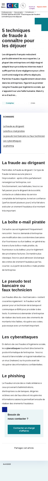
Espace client (41, 7)
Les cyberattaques (12, 140)
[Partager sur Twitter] (21, 455)
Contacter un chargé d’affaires (24, 429)
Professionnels (7, 12)
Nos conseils (18, 12)
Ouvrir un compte (32, 7)
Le (8, 145)
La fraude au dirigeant (13, 126)
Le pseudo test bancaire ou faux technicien (24, 136)
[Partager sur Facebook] (27, 455)
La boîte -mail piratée (14, 131)
